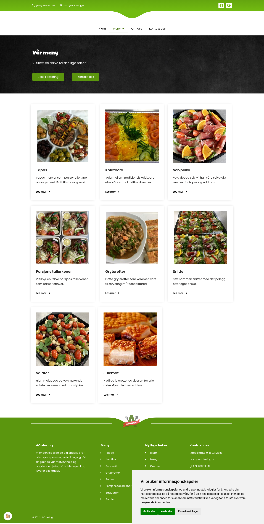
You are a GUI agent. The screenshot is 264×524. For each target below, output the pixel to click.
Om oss (136, 29)
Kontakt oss (157, 29)
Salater (42, 373)
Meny (118, 28)
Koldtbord (114, 170)
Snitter (179, 271)
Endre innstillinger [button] (188, 511)
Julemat (111, 373)
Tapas (41, 170)
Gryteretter (115, 271)
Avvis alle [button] (166, 511)
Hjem (102, 29)
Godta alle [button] (149, 511)
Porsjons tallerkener (54, 271)
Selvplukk (181, 170)
